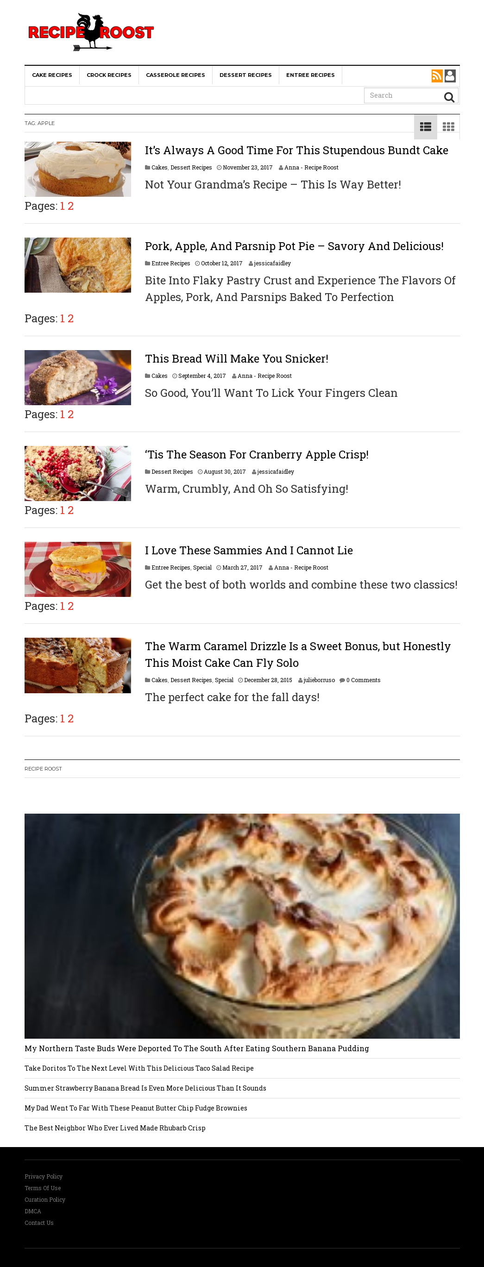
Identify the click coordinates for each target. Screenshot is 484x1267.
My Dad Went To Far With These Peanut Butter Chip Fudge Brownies (136, 1108)
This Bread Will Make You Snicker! (236, 358)
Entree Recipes (310, 75)
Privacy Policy (44, 1176)
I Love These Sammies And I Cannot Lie (249, 550)
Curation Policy (45, 1199)
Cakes (159, 167)
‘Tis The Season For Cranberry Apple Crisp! (257, 454)
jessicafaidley (272, 263)
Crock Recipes (109, 75)
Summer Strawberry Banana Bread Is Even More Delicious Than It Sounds (145, 1088)
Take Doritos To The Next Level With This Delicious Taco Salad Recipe (139, 1068)
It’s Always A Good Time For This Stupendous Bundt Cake (296, 150)
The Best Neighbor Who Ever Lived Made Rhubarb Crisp (115, 1127)
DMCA (33, 1211)
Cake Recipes (52, 75)
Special (202, 567)
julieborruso (319, 680)
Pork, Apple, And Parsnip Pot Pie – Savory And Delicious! (294, 245)
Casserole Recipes (175, 75)
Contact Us (39, 1222)
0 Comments (363, 680)
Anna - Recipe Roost (311, 167)
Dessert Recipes (246, 75)
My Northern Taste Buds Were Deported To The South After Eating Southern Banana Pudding (197, 1048)
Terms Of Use (43, 1188)
